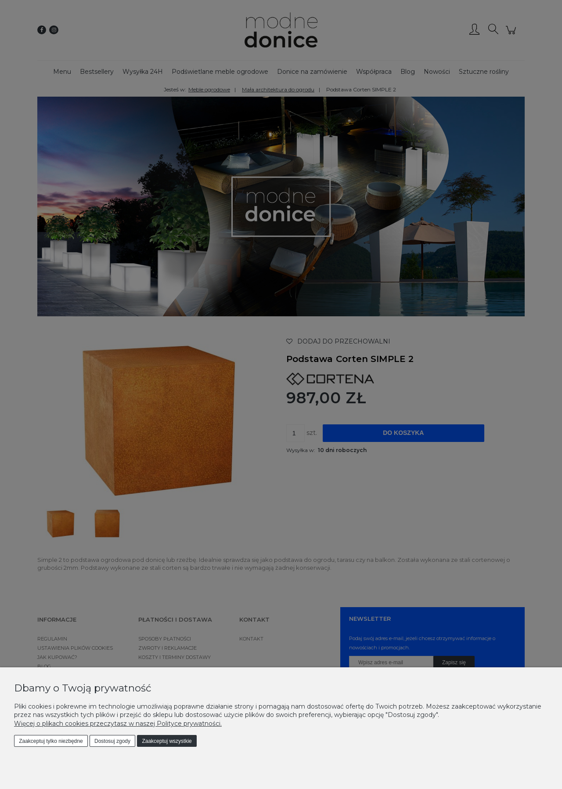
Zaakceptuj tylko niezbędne (51, 741)
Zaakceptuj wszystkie (166, 741)
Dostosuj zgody (112, 741)
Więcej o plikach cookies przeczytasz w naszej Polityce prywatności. (118, 723)
